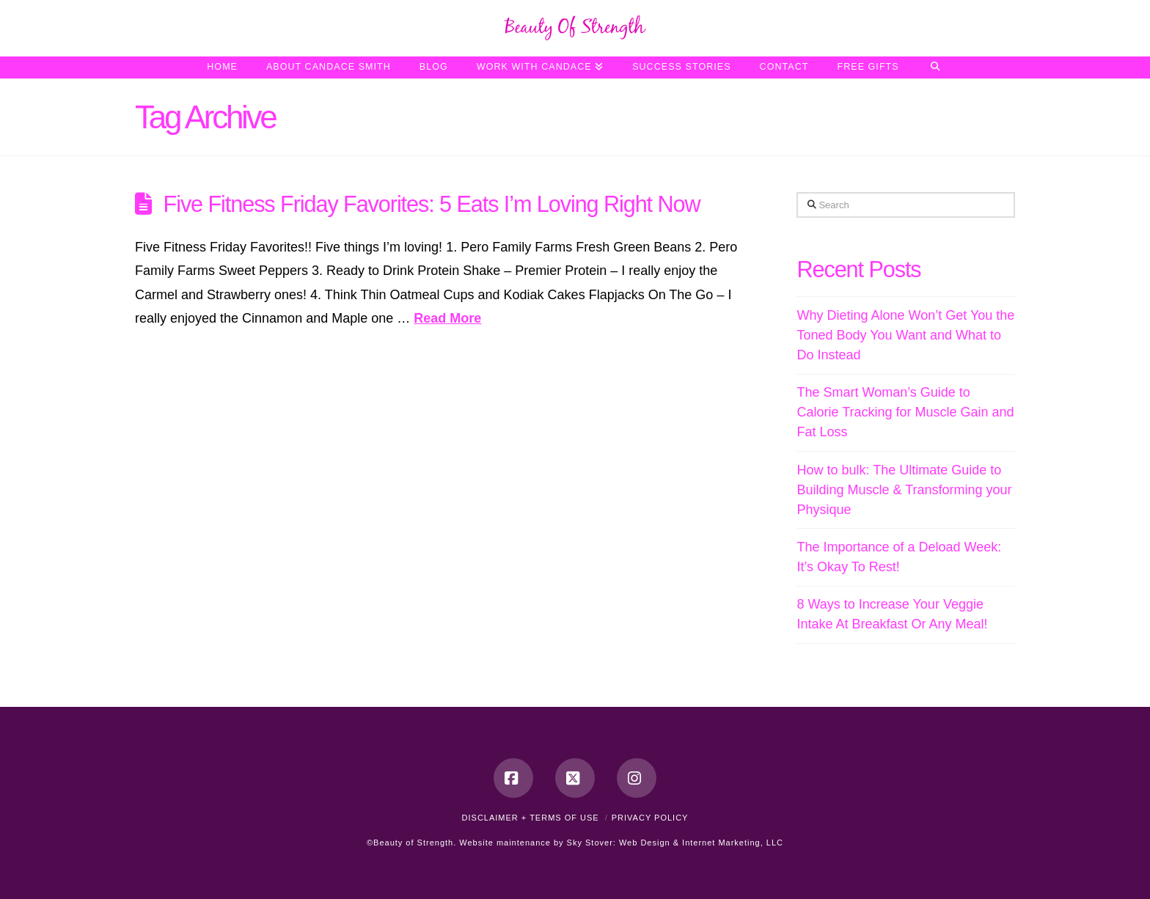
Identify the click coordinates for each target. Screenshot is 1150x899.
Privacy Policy (650, 817)
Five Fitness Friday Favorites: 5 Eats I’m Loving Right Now (432, 203)
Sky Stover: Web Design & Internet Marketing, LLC (675, 842)
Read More (447, 318)
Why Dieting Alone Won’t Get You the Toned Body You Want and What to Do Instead (905, 335)
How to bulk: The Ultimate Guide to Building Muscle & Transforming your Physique (903, 490)
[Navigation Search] (935, 67)
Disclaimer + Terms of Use (530, 817)
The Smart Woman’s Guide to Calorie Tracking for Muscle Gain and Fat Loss (905, 412)
